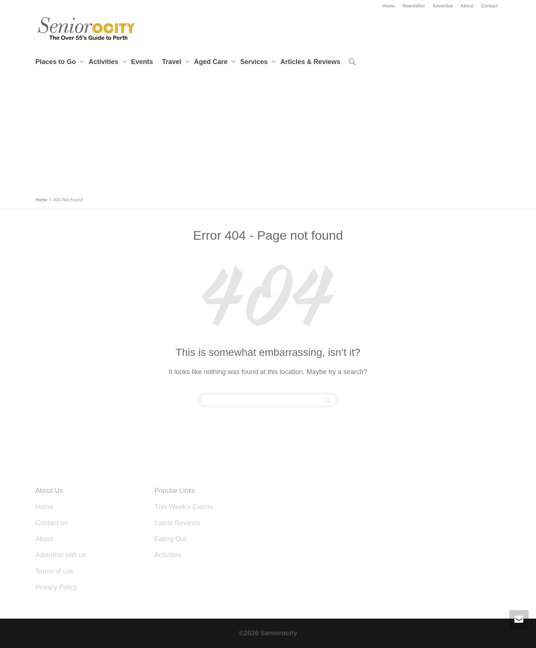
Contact (489, 6)
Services (254, 62)
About (466, 6)
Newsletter (413, 6)
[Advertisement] (268, 135)
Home (389, 6)
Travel (172, 62)
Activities (104, 62)
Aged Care (211, 62)
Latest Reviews (177, 523)
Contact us (51, 523)
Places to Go (56, 62)
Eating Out (170, 539)
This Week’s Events (183, 507)
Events (142, 62)
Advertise (443, 6)
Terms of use (54, 571)
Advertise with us (60, 555)
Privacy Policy (56, 587)
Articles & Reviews (310, 62)
